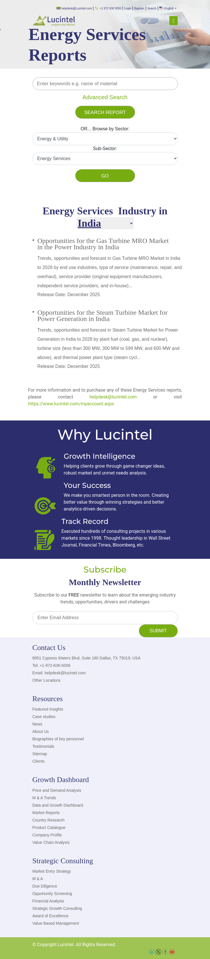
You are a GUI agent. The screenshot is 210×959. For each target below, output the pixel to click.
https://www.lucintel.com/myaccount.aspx (71, 403)
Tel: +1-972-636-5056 (51, 665)
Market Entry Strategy (51, 871)
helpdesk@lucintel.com (113, 397)
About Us (40, 731)
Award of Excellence (50, 916)
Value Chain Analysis (51, 842)
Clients (38, 761)
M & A (37, 878)
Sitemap (39, 753)
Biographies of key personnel (58, 739)
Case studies (44, 716)
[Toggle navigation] (173, 20)
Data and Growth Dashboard (57, 805)
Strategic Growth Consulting (57, 908)
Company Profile (47, 835)
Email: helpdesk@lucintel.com (59, 673)
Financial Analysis (48, 901)
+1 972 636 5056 (108, 8)
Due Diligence (44, 886)
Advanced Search (105, 97)
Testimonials (43, 746)
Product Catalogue (49, 827)
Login (127, 8)
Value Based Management (55, 923)
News (37, 724)
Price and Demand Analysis (56, 790)
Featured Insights (47, 709)
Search (151, 8)
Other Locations (46, 680)
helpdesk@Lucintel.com (74, 8)
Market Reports (46, 812)
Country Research (48, 820)
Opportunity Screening (52, 893)
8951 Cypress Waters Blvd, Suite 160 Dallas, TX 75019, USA (86, 658)
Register (139, 8)
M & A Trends (44, 797)
